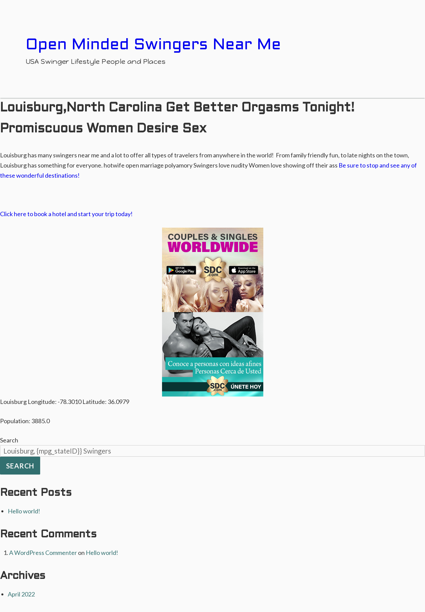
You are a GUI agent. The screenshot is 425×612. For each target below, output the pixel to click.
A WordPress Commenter (43, 552)
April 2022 (21, 594)
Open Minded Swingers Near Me (153, 45)
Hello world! (24, 511)
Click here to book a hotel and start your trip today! (66, 214)
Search (9, 440)
